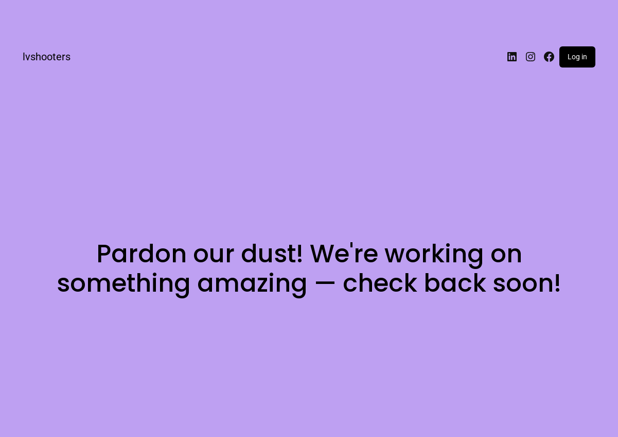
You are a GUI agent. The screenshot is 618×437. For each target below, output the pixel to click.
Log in (577, 57)
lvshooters (46, 57)
